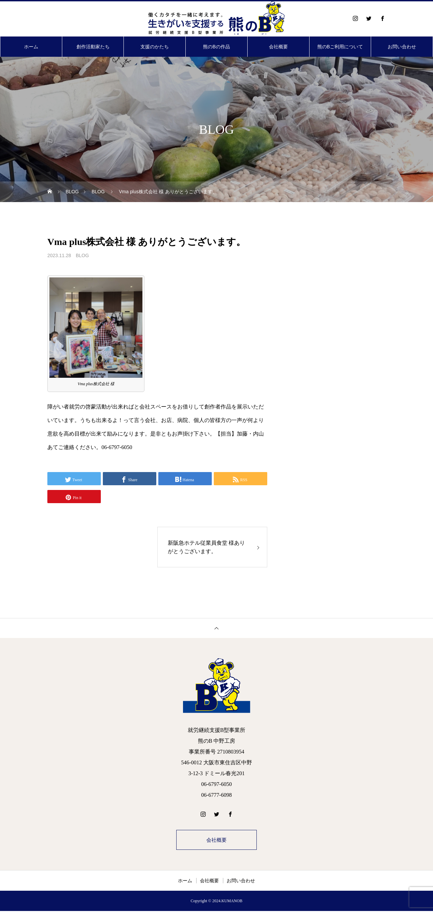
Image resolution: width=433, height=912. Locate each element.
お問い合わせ (402, 46)
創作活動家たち (93, 46)
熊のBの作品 (216, 46)
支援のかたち (154, 46)
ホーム (31, 46)
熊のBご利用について (340, 46)
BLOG (82, 255)
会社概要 (278, 46)
